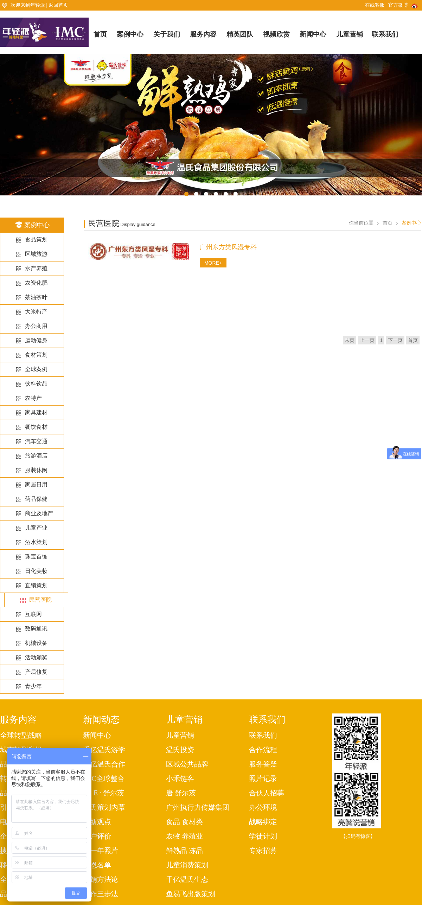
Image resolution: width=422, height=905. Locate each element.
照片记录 (263, 778)
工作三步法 (100, 894)
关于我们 (166, 34)
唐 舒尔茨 (181, 793)
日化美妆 (36, 571)
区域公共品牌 (187, 764)
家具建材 (36, 412)
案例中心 (130, 34)
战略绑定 (263, 822)
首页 (100, 34)
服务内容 (203, 34)
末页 (349, 340)
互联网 (33, 614)
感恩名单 (97, 865)
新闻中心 (313, 34)
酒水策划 (36, 542)
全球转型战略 (21, 735)
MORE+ (213, 263)
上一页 (367, 340)
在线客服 (375, 5)
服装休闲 (36, 470)
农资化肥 (36, 283)
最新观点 (97, 822)
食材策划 (36, 355)
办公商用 (36, 326)
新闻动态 (101, 720)
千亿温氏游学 (104, 750)
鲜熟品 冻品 (184, 850)
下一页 (395, 340)
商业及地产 (39, 513)
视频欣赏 (276, 34)
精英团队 (239, 34)
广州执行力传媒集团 (197, 807)
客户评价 (97, 836)
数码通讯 (36, 629)
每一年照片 (100, 850)
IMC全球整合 (103, 778)
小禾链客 (180, 778)
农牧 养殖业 (184, 836)
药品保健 (36, 499)
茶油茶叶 (36, 297)
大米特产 (36, 312)
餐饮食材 (36, 427)
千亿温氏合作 (104, 764)
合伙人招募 (266, 793)
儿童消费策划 (187, 865)
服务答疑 (263, 764)
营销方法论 (100, 879)
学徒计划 (263, 836)
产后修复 (36, 672)
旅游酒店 (36, 456)
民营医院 (40, 600)
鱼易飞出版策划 (190, 894)
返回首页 (58, 5)
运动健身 (36, 340)
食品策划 (36, 240)
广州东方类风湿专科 (228, 247)
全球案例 (36, 369)
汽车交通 (36, 441)
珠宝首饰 (36, 557)
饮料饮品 (36, 384)
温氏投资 (180, 750)
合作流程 (263, 750)
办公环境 (263, 807)
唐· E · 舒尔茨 (103, 793)
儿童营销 (349, 34)
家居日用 (36, 484)
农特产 (33, 398)
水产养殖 (36, 268)
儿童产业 (36, 528)
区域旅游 (36, 254)
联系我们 (385, 34)
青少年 (33, 686)
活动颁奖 (36, 657)
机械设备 (36, 643)
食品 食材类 (184, 822)
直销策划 (36, 585)
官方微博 (403, 5)
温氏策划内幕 (104, 807)
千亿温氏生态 (187, 879)
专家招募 (263, 850)
